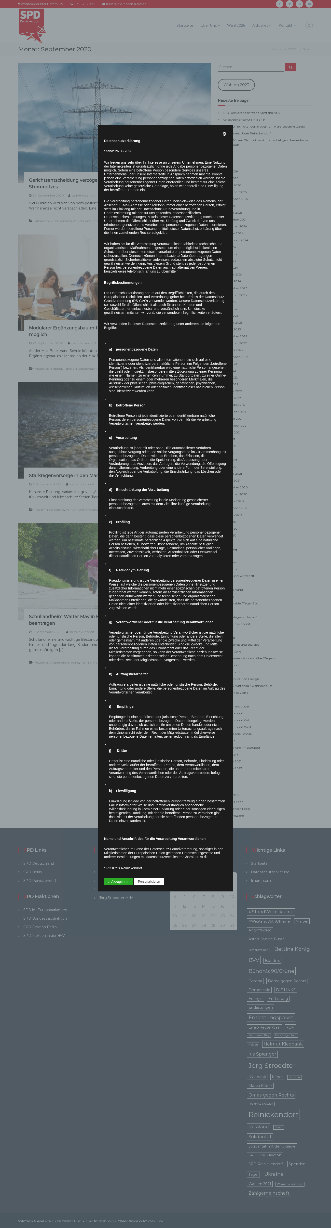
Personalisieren (149, 881)
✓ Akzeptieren (118, 882)
